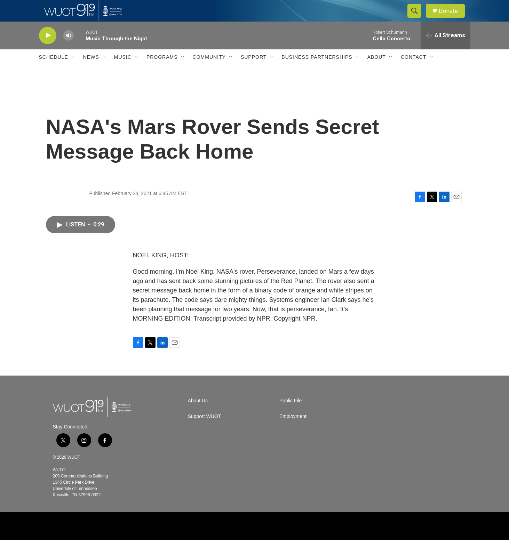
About (376, 72)
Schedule (53, 72)
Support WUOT (204, 431)
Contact (414, 72)
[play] (47, 51)
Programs (162, 72)
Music (123, 72)
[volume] (68, 50)
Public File (290, 416)
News (91, 72)
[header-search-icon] (417, 18)
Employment (293, 431)
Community (209, 72)
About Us (198, 416)
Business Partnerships (316, 72)
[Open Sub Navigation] (73, 72)
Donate (452, 18)
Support (254, 72)
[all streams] (445, 50)
